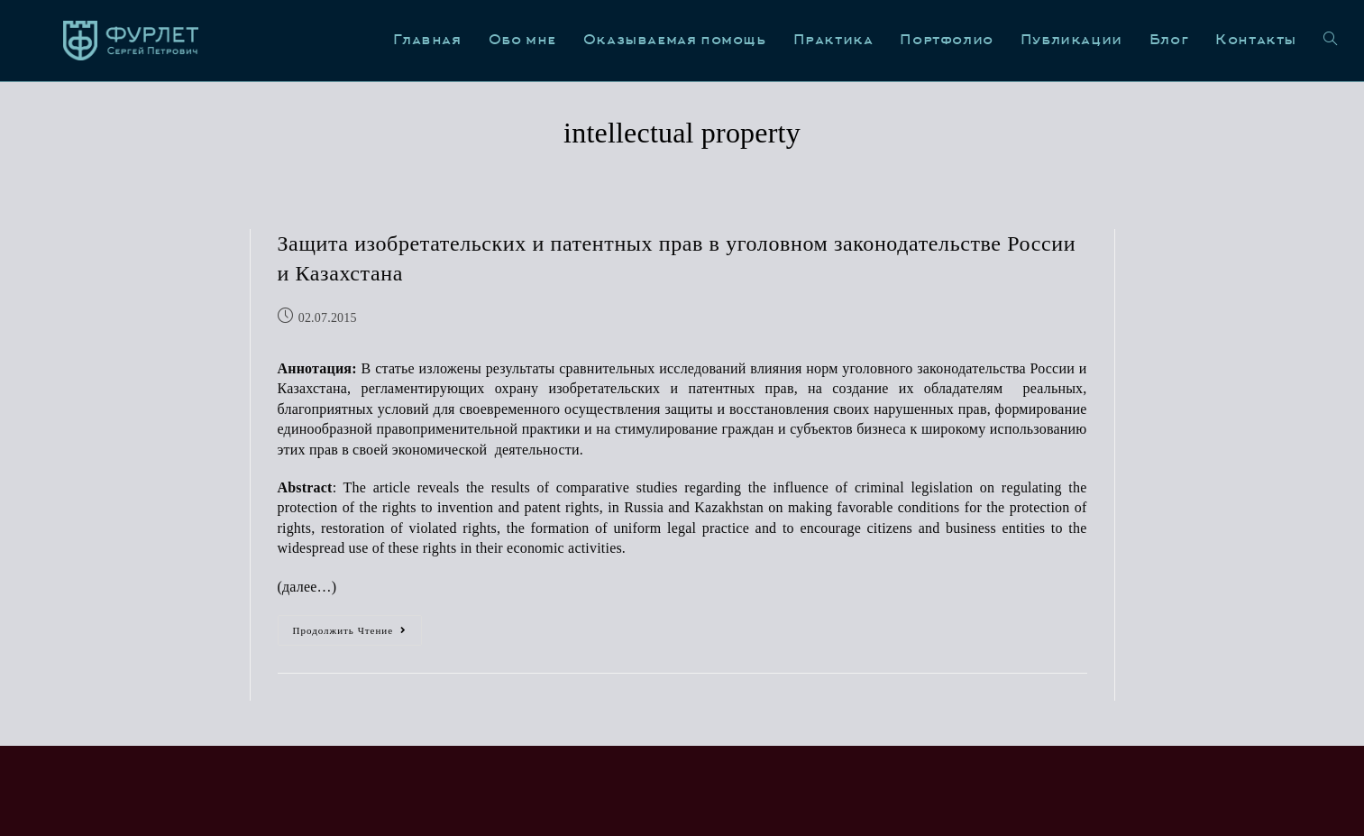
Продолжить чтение (358, 625)
